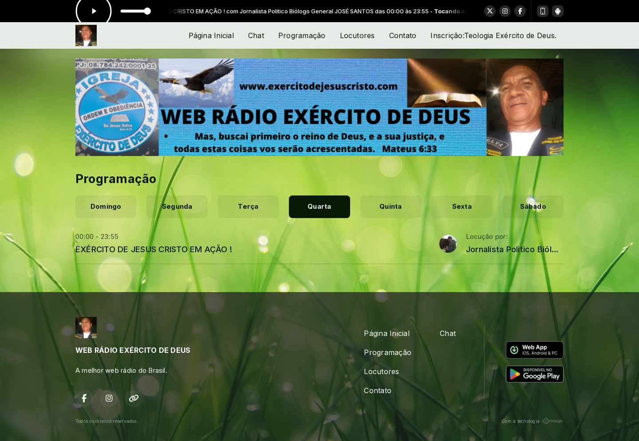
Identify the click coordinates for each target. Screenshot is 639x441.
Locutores (357, 35)
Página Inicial (211, 35)
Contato (403, 35)
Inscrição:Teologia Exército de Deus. (493, 35)
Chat (256, 35)
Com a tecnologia (532, 421)
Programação (302, 35)
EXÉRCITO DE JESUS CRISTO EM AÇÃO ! (153, 249)
